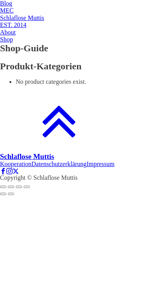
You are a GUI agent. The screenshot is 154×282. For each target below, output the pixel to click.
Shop (6, 39)
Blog (6, 3)
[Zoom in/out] (27, 187)
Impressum (100, 164)
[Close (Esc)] (3, 187)
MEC (7, 10)
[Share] (11, 187)
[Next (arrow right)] (11, 194)
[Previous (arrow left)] (3, 194)
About (8, 32)
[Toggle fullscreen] (19, 187)
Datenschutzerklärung (58, 164)
